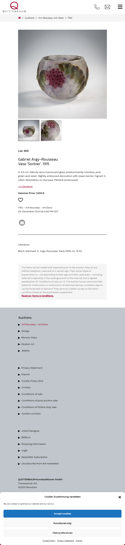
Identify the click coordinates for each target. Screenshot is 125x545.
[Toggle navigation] (120, 7)
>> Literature (25, 186)
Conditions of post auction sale (39, 400)
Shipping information (33, 444)
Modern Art (27, 344)
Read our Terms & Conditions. (38, 295)
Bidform (26, 437)
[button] (120, 496)
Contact (25, 387)
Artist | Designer (30, 431)
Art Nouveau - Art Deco (34, 324)
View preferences (62, 533)
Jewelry (25, 350)
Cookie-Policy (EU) (32, 381)
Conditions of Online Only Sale (39, 407)
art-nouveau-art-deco (51, 18)
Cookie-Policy (49, 540)
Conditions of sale (31, 394)
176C (70, 18)
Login (24, 450)
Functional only (62, 523)
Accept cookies (62, 513)
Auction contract (31, 413)
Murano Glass (29, 337)
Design (25, 331)
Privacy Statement (65, 540)
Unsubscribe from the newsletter (40, 463)
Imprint (79, 540)
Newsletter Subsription (34, 457)
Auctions (29, 18)
